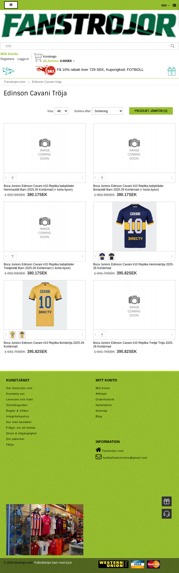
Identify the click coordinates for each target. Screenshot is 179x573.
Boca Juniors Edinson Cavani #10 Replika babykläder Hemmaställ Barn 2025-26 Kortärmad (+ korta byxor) (39, 187)
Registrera (7, 59)
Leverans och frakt (19, 399)
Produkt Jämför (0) (151, 111)
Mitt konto (9, 54)
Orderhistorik (105, 399)
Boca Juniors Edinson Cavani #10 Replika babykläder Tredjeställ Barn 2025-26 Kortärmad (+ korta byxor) (39, 266)
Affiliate (101, 393)
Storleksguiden (17, 405)
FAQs (10, 444)
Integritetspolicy (17, 416)
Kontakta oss (15, 393)
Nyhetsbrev (104, 405)
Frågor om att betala (21, 427)
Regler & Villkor (17, 410)
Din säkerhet (15, 438)
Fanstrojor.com (110, 450)
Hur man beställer (19, 422)
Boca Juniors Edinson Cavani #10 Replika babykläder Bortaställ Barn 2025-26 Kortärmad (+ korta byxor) (128, 187)
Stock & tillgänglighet (21, 433)
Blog (99, 416)
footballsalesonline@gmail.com (121, 457)
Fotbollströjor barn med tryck (53, 562)
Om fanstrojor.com (19, 388)
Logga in (23, 59)
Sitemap (101, 410)
